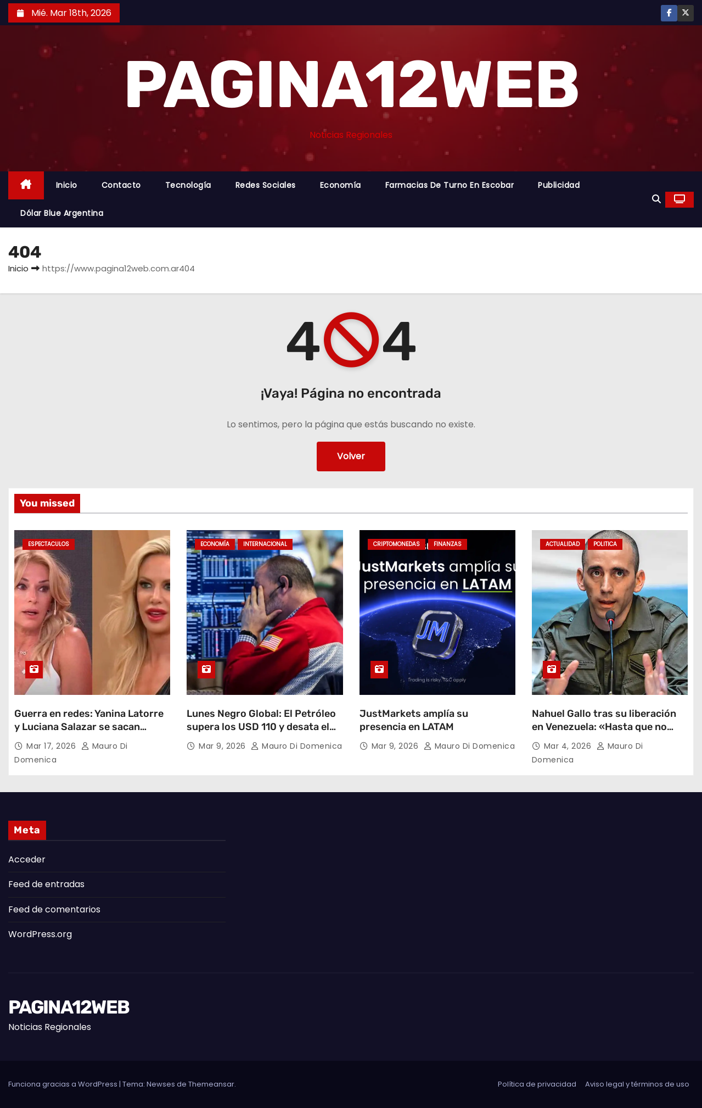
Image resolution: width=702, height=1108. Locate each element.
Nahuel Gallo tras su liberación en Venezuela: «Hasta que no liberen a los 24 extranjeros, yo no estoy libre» (605, 733)
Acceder (27, 859)
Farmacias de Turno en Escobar (449, 185)
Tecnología (188, 185)
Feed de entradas (46, 884)
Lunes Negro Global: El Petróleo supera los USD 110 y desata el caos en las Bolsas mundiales (261, 727)
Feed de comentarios (54, 909)
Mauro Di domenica (296, 745)
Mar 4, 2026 (569, 745)
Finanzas (448, 544)
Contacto (121, 185)
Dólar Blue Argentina (61, 213)
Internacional (265, 544)
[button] (656, 199)
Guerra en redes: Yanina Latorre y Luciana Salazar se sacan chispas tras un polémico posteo (91, 727)
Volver (351, 456)
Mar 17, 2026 (52, 745)
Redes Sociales (265, 185)
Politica (605, 544)
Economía (340, 185)
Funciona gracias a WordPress (63, 1084)
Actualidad (563, 544)
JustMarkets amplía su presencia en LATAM (414, 720)
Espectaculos (48, 544)
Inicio (66, 185)
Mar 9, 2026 (223, 745)
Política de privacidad (537, 1084)
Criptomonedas (396, 544)
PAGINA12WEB (351, 85)
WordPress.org (40, 934)
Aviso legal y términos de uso (637, 1084)
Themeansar (211, 1084)
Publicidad (559, 185)
